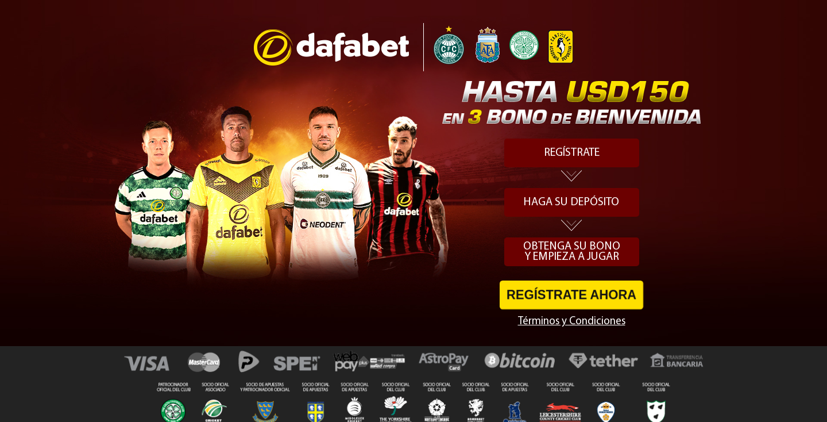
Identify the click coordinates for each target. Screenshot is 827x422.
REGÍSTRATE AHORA (571, 294)
